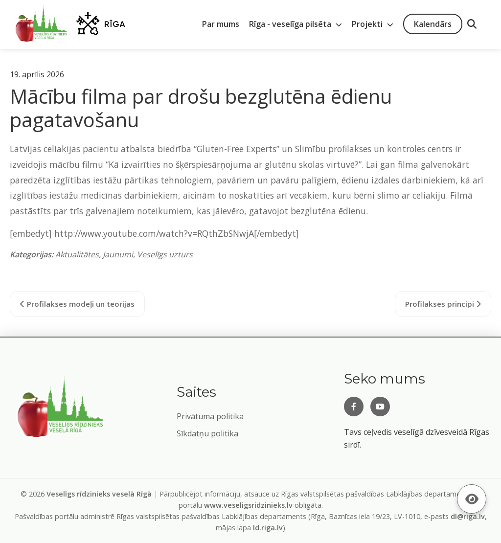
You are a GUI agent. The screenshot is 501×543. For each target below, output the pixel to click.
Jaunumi (118, 254)
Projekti (372, 24)
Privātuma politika (210, 416)
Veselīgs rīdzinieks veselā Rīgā (99, 493)
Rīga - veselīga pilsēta (295, 24)
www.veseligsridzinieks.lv (248, 505)
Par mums (220, 24)
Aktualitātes (77, 254)
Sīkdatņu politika (207, 433)
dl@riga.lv (468, 516)
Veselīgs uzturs (165, 254)
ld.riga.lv (268, 527)
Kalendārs (433, 24)
